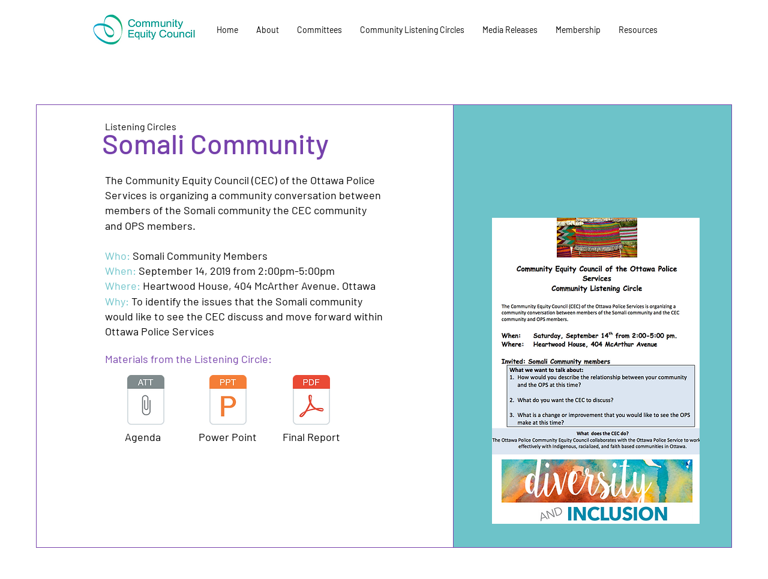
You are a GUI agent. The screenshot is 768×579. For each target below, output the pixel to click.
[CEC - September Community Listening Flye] (228, 401)
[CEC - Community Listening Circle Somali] (145, 401)
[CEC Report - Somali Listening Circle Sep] (311, 401)
